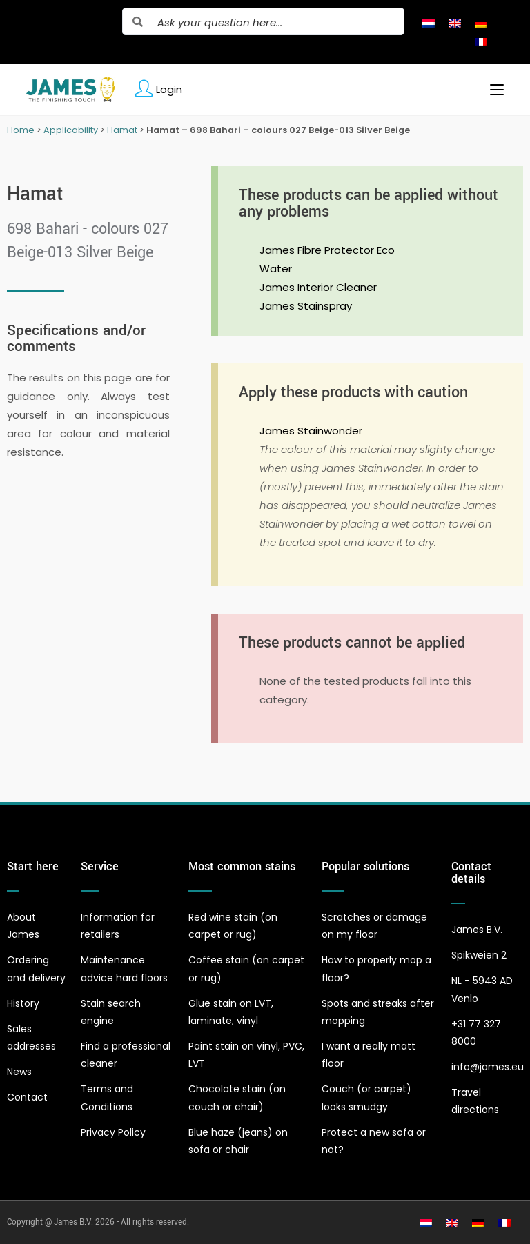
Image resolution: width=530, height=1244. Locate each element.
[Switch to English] (455, 23)
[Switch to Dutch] (428, 23)
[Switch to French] (481, 41)
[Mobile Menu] (492, 90)
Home (21, 130)
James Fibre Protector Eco (327, 250)
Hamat (122, 130)
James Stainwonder (310, 430)
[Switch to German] (481, 23)
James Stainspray (305, 306)
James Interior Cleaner (318, 287)
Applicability (70, 130)
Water (275, 268)
